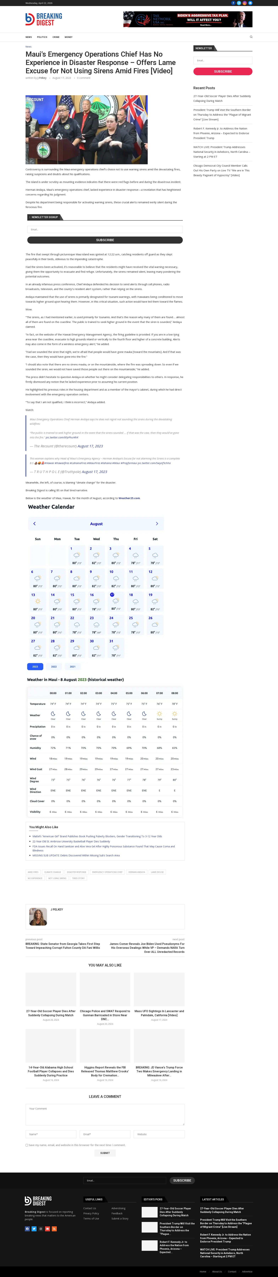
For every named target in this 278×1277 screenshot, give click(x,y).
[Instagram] (245, 3)
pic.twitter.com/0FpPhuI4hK (62, 437)
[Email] (250, 3)
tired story (78, 878)
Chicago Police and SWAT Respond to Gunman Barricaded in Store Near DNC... (105, 1015)
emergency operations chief (107, 872)
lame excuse (157, 872)
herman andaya (137, 872)
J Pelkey (42, 77)
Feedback (117, 1213)
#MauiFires (93, 463)
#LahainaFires (78, 463)
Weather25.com (129, 498)
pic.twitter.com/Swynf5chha (154, 463)
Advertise (247, 1271)
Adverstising (118, 1208)
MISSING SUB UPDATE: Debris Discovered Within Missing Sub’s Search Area (76, 855)
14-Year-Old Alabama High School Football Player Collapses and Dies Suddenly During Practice (51, 1071)
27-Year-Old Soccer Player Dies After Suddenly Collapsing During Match (175, 1212)
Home (203, 1271)
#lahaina (106, 463)
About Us (217, 1271)
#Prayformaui (129, 463)
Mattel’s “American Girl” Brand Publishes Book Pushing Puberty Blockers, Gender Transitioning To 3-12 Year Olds (97, 836)
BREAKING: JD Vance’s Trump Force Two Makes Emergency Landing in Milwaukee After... (159, 1071)
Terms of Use (91, 1218)
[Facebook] (233, 3)
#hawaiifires (62, 463)
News (29, 37)
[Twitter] (239, 3)
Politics (42, 37)
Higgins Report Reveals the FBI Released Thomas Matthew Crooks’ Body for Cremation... (105, 1071)
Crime (55, 37)
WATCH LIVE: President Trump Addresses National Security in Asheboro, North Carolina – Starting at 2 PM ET (221, 151)
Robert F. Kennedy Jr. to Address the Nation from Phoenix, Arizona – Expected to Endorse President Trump (221, 133)
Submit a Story (120, 1218)
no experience (35, 878)
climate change (52, 872)
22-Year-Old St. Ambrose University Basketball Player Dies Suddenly (71, 841)
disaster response (76, 872)
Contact (232, 1271)
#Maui (116, 463)
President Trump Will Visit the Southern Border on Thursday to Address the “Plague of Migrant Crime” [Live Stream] (222, 114)
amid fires (33, 872)
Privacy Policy (91, 1213)
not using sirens (57, 878)
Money (69, 37)
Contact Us (89, 1208)
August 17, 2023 (90, 446)
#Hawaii (49, 463)
